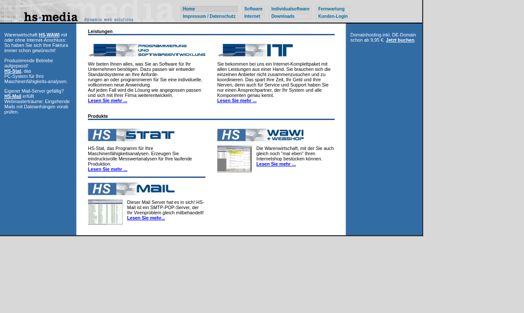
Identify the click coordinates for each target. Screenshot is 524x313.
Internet (252, 16)
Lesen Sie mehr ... (108, 100)
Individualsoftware (290, 9)
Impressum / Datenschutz (209, 16)
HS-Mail (12, 96)
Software (253, 9)
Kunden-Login (333, 16)
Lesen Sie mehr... (146, 217)
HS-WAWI (49, 34)
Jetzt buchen (400, 40)
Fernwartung (331, 9)
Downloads (282, 16)
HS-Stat (12, 70)
